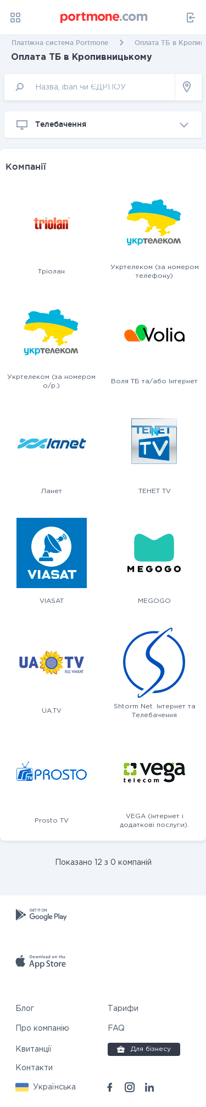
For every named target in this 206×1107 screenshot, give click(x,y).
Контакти (34, 1068)
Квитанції (33, 1049)
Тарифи (123, 1008)
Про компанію (42, 1028)
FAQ (116, 1028)
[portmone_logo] (104, 17)
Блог (24, 1008)
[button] (45, 1087)
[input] (89, 87)
